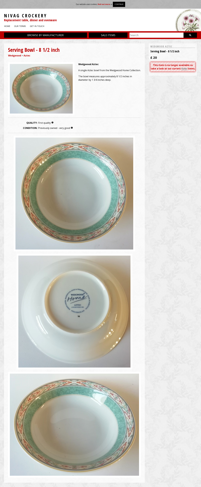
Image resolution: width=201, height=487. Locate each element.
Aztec (27, 55)
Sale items (108, 35)
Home (7, 26)
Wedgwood (14, 55)
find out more (104, 4)
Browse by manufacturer (45, 35)
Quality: (31, 122)
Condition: (30, 128)
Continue (119, 4)
